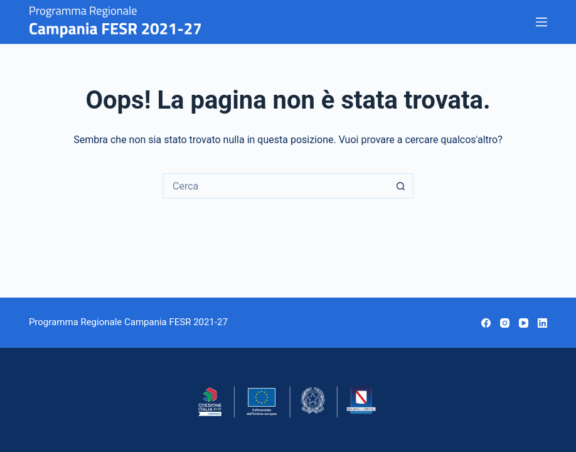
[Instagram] (504, 323)
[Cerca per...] (275, 185)
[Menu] (541, 22)
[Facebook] (486, 323)
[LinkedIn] (542, 323)
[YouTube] (523, 323)
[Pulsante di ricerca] (400, 185)
